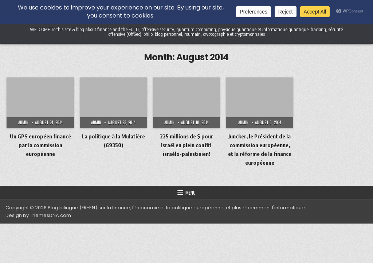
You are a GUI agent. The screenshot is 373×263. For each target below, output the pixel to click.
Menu (190, 192)
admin (23, 122)
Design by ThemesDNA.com (38, 215)
